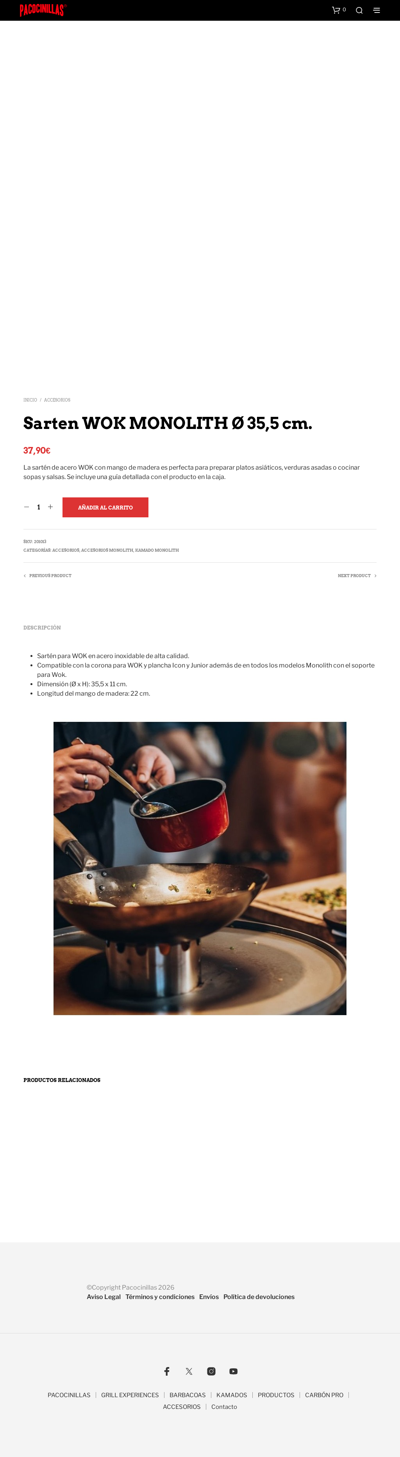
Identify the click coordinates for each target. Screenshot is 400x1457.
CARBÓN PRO (324, 1395)
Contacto (224, 1406)
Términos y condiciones (160, 1297)
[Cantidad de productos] (38, 507)
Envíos (209, 1297)
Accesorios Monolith (107, 550)
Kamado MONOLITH (157, 550)
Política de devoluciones (259, 1297)
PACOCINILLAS (69, 1395)
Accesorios (57, 400)
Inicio (30, 400)
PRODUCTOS (276, 1395)
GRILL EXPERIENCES (130, 1395)
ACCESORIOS (182, 1406)
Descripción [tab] (42, 628)
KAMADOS (231, 1395)
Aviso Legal (104, 1297)
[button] (339, 10)
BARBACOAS (188, 1395)
